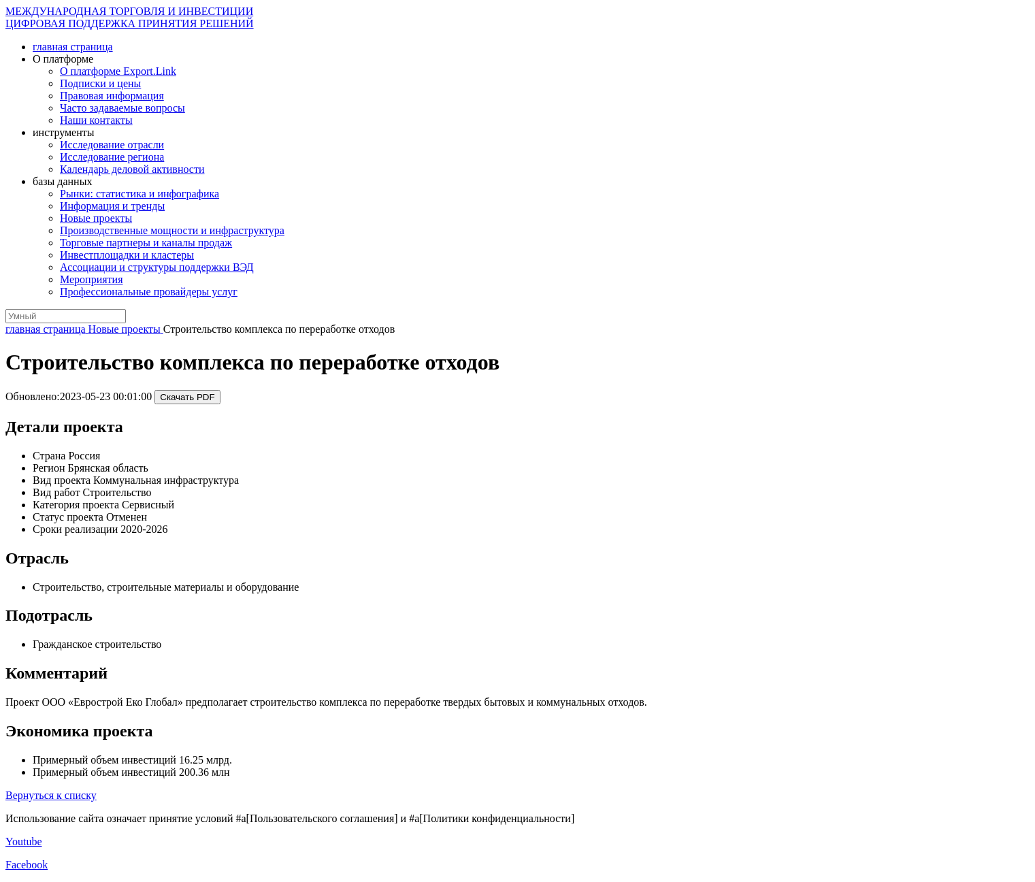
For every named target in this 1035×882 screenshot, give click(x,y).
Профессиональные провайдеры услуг (148, 291)
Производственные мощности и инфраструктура (172, 230)
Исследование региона (112, 157)
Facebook (26, 864)
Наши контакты (96, 120)
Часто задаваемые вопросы (122, 108)
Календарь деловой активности (132, 169)
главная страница (73, 46)
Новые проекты (96, 218)
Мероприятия (91, 279)
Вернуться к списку (51, 795)
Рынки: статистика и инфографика (139, 193)
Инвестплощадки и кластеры (127, 255)
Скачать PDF (187, 397)
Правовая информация (112, 95)
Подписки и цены (100, 83)
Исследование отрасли (112, 144)
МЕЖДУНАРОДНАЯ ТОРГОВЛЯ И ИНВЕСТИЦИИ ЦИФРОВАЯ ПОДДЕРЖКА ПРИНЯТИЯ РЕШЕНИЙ (129, 17)
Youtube (23, 841)
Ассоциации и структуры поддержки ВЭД (157, 267)
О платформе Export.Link (118, 71)
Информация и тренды (112, 206)
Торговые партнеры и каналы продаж (146, 242)
